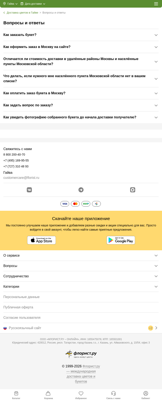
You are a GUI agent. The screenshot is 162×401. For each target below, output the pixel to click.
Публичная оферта (18, 307)
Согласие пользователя (21, 317)
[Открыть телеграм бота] (81, 190)
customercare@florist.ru (21, 177)
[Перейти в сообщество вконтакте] (29, 190)
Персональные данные (21, 297)
